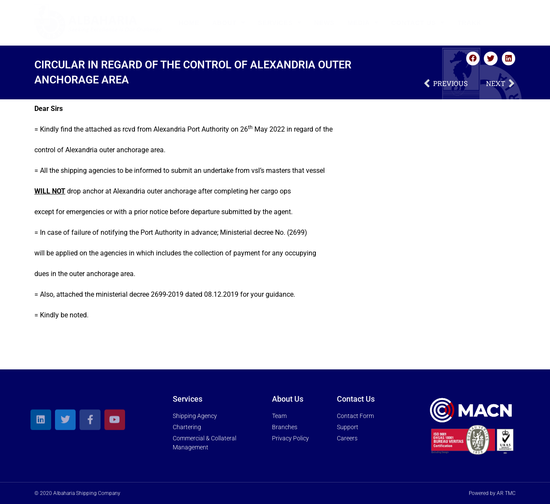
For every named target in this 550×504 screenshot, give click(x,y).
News (324, 22)
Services (279, 22)
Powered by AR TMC (492, 493)
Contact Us (418, 22)
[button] (473, 58)
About (228, 22)
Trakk (470, 22)
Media (363, 22)
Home (189, 22)
